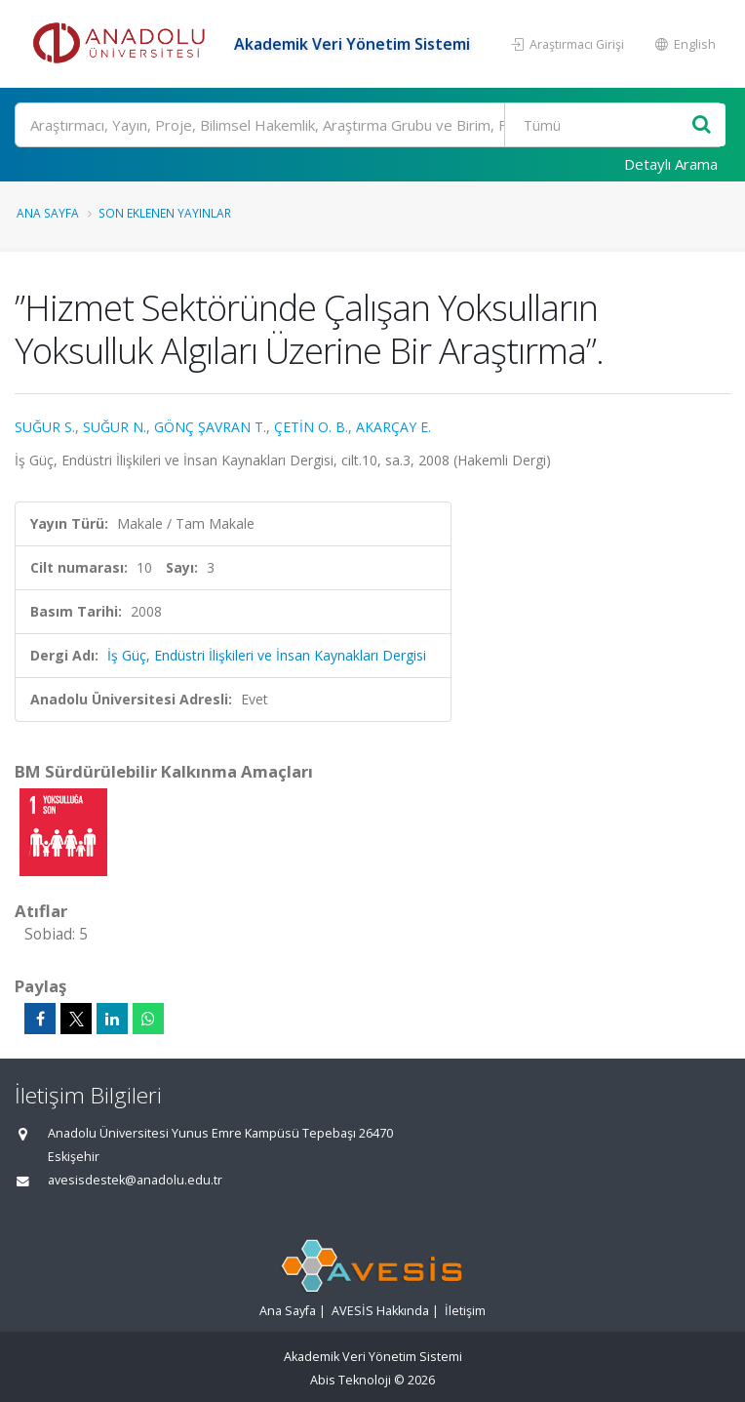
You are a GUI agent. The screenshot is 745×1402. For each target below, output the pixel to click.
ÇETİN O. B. (311, 427)
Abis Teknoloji (350, 1380)
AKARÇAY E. (393, 427)
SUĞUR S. (45, 427)
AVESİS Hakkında (380, 1310)
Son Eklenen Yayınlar (164, 212)
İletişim (465, 1310)
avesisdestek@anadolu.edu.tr (135, 1180)
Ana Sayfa (48, 212)
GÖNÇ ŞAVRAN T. (210, 427)
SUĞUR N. (114, 427)
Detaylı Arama (671, 164)
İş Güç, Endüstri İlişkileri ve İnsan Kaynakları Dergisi (266, 655)
